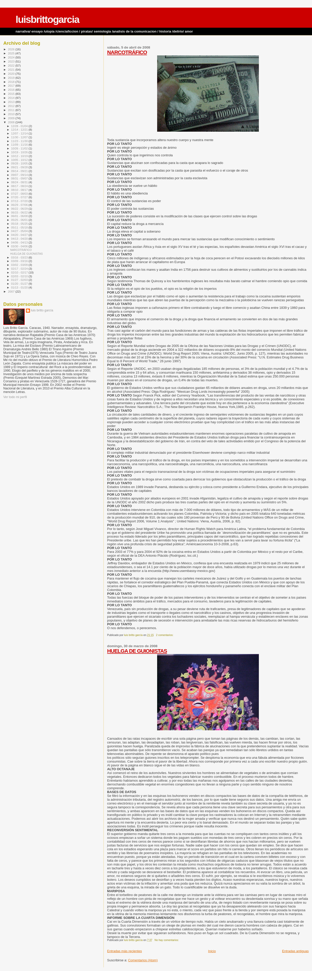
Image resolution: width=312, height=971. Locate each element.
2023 (11, 61)
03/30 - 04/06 (20, 246)
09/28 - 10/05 (20, 163)
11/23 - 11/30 (20, 141)
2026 (11, 49)
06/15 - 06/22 (20, 212)
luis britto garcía (42, 310)
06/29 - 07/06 (20, 204)
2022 (11, 65)
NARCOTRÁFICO (127, 52)
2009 (11, 118)
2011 (11, 110)
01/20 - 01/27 (20, 283)
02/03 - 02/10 (20, 276)
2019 (11, 77)
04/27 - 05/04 (20, 231)
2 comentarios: (165, 635)
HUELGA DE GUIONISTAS (137, 651)
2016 (11, 89)
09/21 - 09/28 (20, 167)
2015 (11, 93)
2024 (11, 57)
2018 (11, 81)
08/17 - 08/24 (20, 186)
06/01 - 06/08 (20, 216)
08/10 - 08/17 (20, 189)
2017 (11, 85)
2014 (11, 97)
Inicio (212, 951)
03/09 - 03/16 (20, 261)
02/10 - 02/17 (20, 272)
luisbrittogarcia (47, 19)
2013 (11, 101)
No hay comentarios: (167, 940)
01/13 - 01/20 (20, 287)
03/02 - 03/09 (20, 264)
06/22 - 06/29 (20, 208)
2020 (11, 73)
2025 (11, 53)
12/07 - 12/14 (20, 133)
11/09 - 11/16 (20, 144)
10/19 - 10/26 (20, 152)
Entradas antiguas (295, 951)
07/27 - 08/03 (20, 193)
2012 (11, 106)
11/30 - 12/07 (20, 137)
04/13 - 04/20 (20, 238)
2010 (11, 114)
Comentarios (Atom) (143, 960)
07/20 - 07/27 (20, 197)
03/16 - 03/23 (20, 257)
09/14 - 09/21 (20, 171)
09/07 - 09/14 (20, 174)
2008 (11, 122)
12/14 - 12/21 (20, 129)
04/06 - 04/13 (20, 242)
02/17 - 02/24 (20, 268)
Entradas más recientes (124, 951)
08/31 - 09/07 (20, 178)
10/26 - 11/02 (20, 148)
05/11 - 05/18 (20, 227)
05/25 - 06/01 (20, 219)
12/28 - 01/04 (20, 126)
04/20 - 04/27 (20, 234)
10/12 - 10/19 (20, 156)
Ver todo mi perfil (15, 397)
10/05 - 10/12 (20, 159)
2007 (11, 291)
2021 (11, 69)
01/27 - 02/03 (20, 279)
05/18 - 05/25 (20, 223)
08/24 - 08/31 (20, 182)
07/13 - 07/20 (20, 201)
